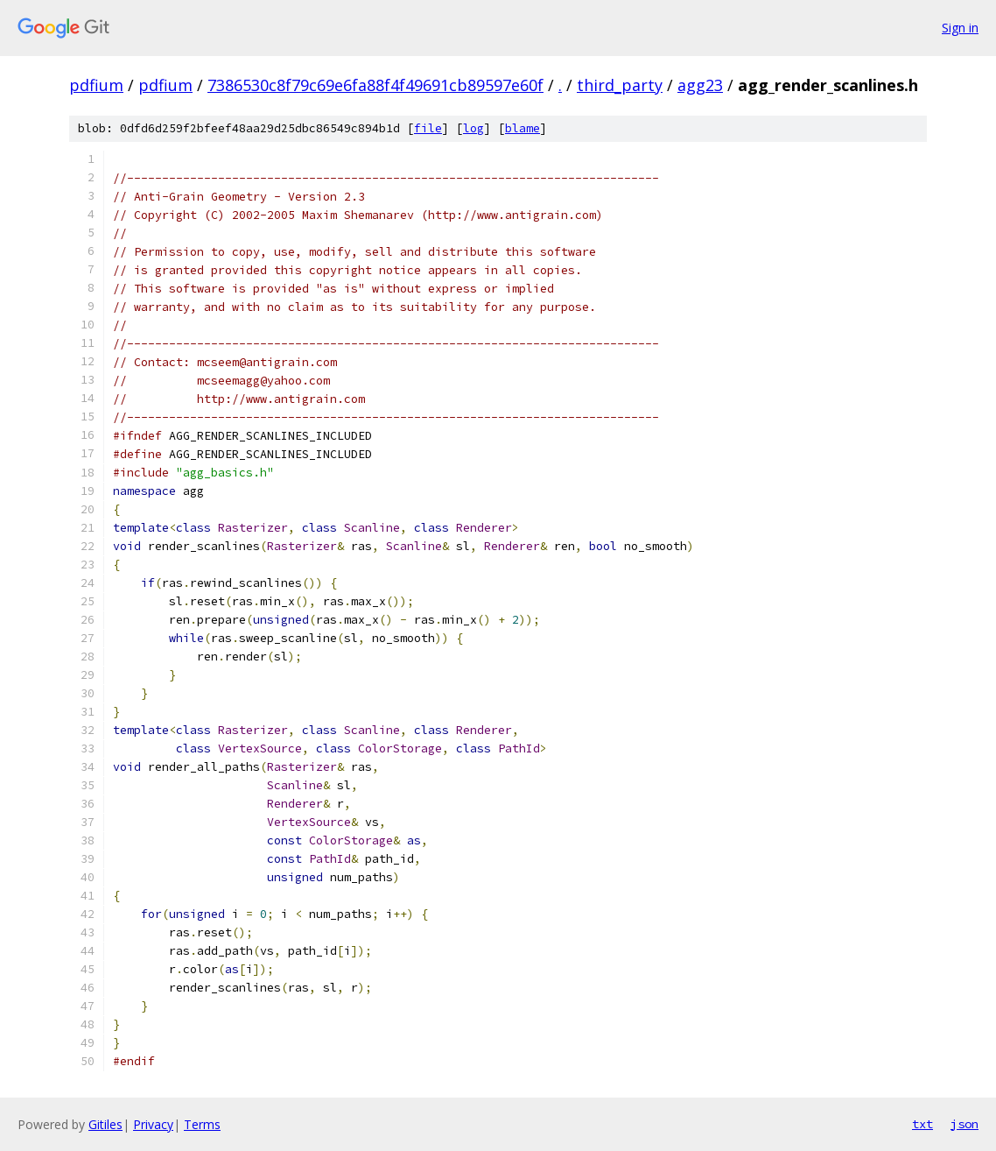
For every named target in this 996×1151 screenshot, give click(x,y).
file (428, 128)
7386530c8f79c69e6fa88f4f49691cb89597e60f (375, 84)
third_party (620, 84)
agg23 (700, 84)
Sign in (960, 27)
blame (522, 128)
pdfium (96, 84)
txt (922, 1124)
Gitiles (105, 1124)
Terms (202, 1124)
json (964, 1124)
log (473, 128)
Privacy (153, 1124)
